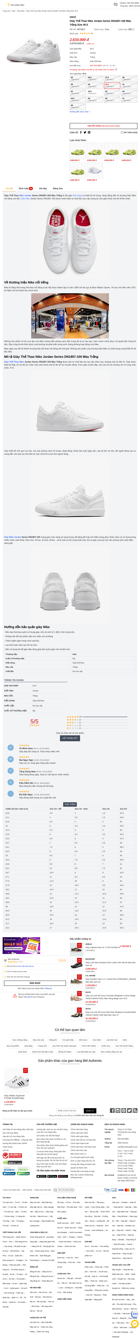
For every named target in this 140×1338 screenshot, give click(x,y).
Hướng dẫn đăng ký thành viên (83, 1164)
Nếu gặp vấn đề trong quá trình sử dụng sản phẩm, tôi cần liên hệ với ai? (52, 1159)
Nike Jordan (25, 195)
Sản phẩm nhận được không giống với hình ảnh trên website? (52, 1146)
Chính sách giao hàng (79, 1136)
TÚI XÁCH (6, 1198)
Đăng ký (48, 988)
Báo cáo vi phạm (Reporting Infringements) (82, 1176)
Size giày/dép (11, 686)
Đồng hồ (53, 1040)
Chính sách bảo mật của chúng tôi (90, 1115)
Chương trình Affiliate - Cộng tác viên (17, 1140)
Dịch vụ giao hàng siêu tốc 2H (83, 1161)
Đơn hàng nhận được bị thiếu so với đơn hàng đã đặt (51, 1140)
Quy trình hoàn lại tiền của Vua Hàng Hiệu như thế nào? (51, 1165)
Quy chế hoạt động (10, 1133)
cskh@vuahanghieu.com (127, 1147)
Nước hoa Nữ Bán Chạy (42, 1052)
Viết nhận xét (70, 738)
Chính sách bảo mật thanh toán (83, 1147)
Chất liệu (9, 706)
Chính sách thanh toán (80, 1143)
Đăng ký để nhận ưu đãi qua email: (18, 1111)
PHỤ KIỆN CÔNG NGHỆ (66, 1198)
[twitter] (129, 1110)
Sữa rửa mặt (38, 1040)
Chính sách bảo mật (79, 1150)
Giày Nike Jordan (12, 537)
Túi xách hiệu (68, 1040)
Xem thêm (69, 804)
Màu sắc (8, 696)
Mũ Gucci (83, 1040)
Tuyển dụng (7, 1147)
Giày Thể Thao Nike (14, 362)
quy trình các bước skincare (64, 1046)
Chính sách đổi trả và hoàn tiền (83, 1140)
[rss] (135, 1110)
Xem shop (35, 983)
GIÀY (114, 1198)
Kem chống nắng (20, 1040)
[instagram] (118, 1110)
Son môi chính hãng (124, 1046)
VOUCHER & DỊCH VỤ (39, 1232)
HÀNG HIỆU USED (64, 1299)
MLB (125, 1040)
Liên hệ (6, 1150)
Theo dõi (62, 960)
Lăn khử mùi (112, 1040)
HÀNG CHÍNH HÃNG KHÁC (123, 1295)
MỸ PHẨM (88, 1198)
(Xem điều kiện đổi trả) (26, 966)
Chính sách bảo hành (79, 1133)
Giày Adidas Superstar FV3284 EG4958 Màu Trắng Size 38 (14, 1097)
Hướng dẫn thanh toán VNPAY (15, 1143)
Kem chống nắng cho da (111, 1052)
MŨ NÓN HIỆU (35, 1288)
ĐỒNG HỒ (34, 1267)
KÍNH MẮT (61, 1253)
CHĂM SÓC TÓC (64, 1274)
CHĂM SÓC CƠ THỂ (38, 1318)
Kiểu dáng (9, 701)
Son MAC (97, 1040)
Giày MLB (22, 1052)
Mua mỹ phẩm (13, 1046)
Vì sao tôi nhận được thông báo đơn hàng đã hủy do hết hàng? (51, 1152)
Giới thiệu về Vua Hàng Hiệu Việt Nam (18, 1129)
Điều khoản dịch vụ (78, 1154)
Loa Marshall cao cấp (86, 1052)
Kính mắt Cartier (89, 1046)
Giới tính (8, 691)
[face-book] (112, 1110)
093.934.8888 (133, 3)
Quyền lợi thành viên (79, 1168)
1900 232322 (134, 6)
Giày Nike (20, 11)
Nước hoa (105, 1046)
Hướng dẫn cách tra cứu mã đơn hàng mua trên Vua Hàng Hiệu (52, 1130)
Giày (107, 29)
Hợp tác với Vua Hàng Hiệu (14, 1136)
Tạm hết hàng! (103, 126)
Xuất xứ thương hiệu (15, 711)
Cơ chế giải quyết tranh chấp (82, 1157)
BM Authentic (13, 959)
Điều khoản (27, 1190)
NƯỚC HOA (62, 1218)
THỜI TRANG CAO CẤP (12, 1232)
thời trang (77, 195)
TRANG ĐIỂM (90, 1262)
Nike (13, 11)
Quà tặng (28, 1046)
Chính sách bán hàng (79, 1129)
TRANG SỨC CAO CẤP (121, 1265)
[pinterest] (123, 1110)
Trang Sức (42, 1046)
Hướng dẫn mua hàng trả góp (83, 1171)
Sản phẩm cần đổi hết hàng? (48, 1136)
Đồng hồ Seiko (65, 1052)
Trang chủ (6, 11)
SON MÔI (88, 1242)
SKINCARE (34, 1198)
